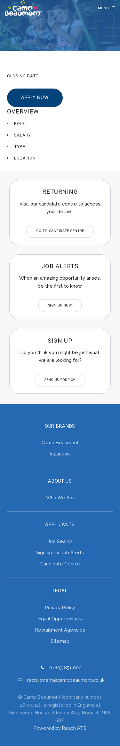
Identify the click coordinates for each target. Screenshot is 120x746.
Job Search (60, 541)
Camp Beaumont (60, 442)
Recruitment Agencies (60, 630)
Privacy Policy (60, 607)
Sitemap (60, 641)
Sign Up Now (60, 305)
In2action (60, 453)
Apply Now (35, 97)
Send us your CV (60, 380)
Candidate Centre (60, 563)
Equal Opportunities (60, 618)
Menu (103, 8)
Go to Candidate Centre (60, 231)
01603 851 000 (65, 667)
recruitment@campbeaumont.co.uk (66, 680)
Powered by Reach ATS (60, 728)
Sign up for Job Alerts (60, 552)
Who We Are (60, 497)
